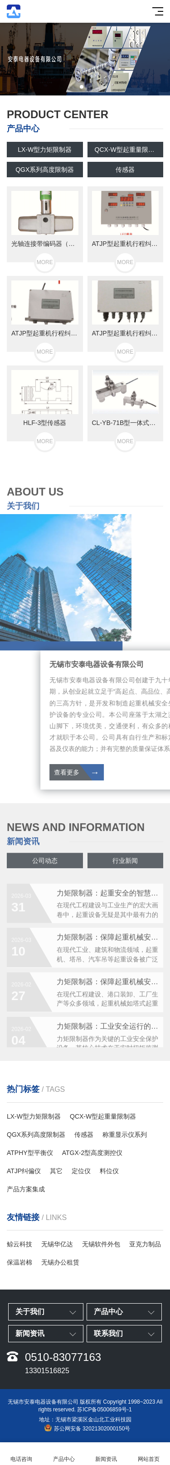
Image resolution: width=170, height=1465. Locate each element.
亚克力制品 (145, 1244)
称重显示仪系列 (124, 1134)
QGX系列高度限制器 (44, 169)
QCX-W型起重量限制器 (128, 149)
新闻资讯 (106, 1453)
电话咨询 (21, 1453)
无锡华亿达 (57, 1244)
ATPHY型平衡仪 (30, 1152)
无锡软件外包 (101, 1244)
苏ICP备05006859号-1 (104, 1409)
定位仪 (81, 1171)
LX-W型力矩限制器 (45, 149)
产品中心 (64, 1453)
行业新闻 (125, 864)
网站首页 (148, 1453)
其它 (56, 1171)
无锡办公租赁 (60, 1262)
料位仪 (109, 1171)
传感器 (125, 169)
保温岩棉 (19, 1262)
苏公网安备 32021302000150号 (87, 1428)
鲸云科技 (19, 1244)
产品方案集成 (26, 1189)
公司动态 (45, 864)
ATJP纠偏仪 (24, 1171)
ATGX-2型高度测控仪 (92, 1152)
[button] (81, 87)
